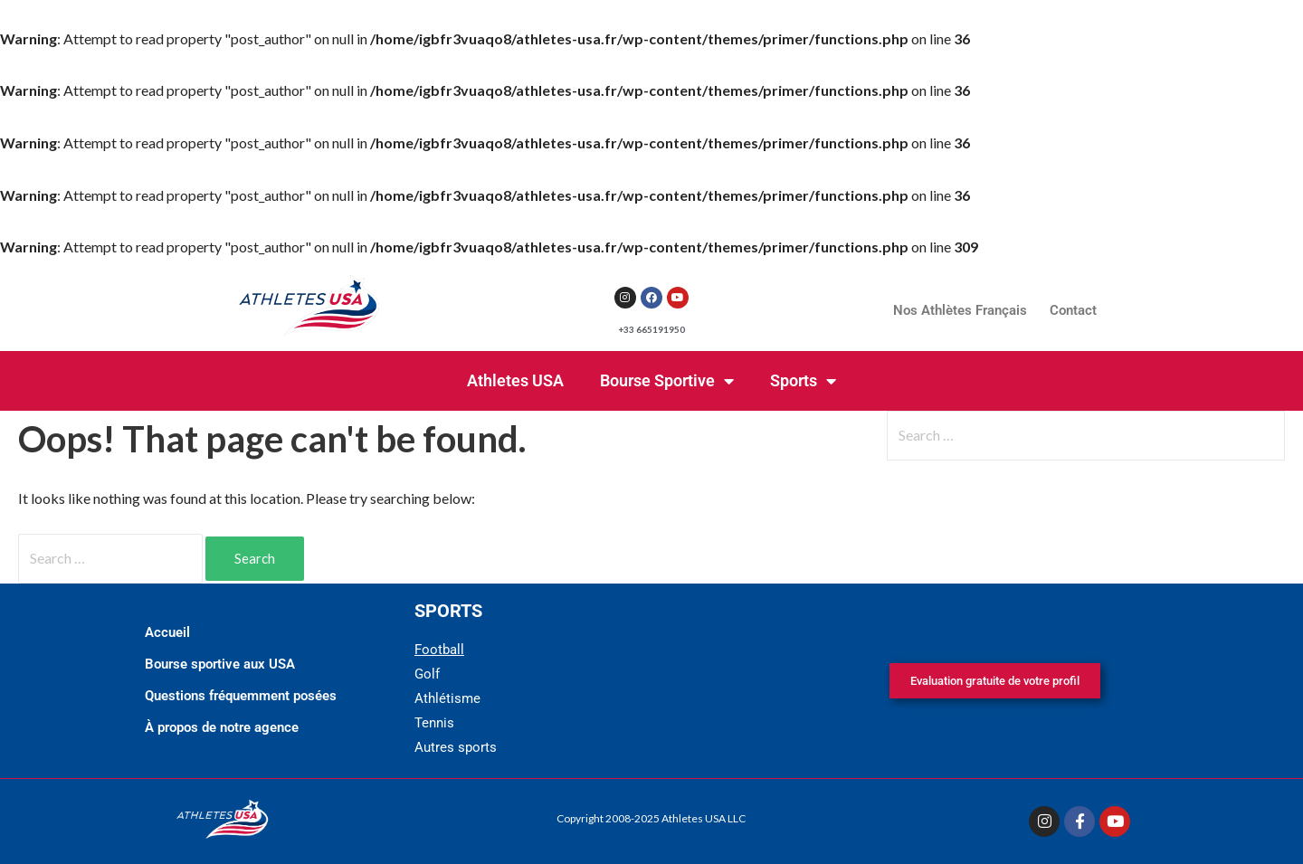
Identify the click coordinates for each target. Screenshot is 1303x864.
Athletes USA (515, 380)
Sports (803, 381)
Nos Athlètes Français (960, 310)
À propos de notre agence (222, 727)
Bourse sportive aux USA (220, 664)
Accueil (167, 632)
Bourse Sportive (667, 381)
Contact (1073, 310)
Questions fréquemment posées (241, 696)
